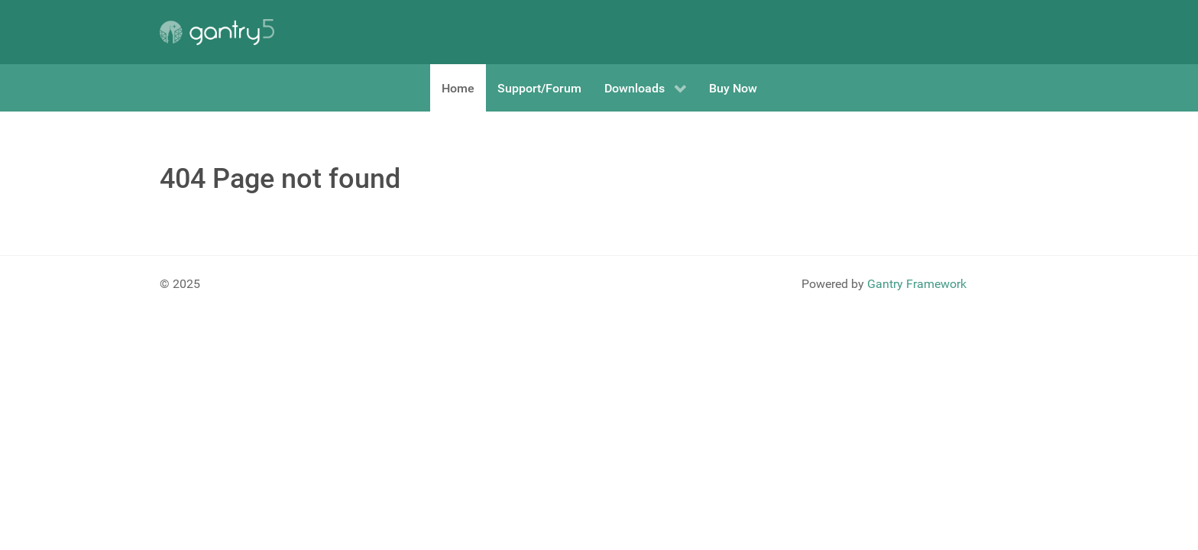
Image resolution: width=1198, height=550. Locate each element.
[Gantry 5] (217, 32)
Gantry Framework (916, 284)
